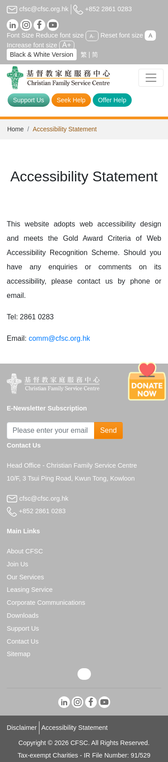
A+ (66, 45)
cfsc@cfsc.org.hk (38, 9)
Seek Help (71, 100)
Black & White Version (41, 54)
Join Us (17, 564)
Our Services (25, 577)
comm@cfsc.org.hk (59, 338)
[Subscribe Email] (51, 430)
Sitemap (18, 653)
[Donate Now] (147, 381)
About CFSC (25, 551)
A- (92, 35)
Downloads (23, 615)
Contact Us (23, 641)
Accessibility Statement (74, 727)
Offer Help (112, 100)
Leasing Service (29, 589)
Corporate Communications (46, 602)
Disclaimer (22, 727)
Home (15, 129)
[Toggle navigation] (151, 78)
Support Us (28, 100)
